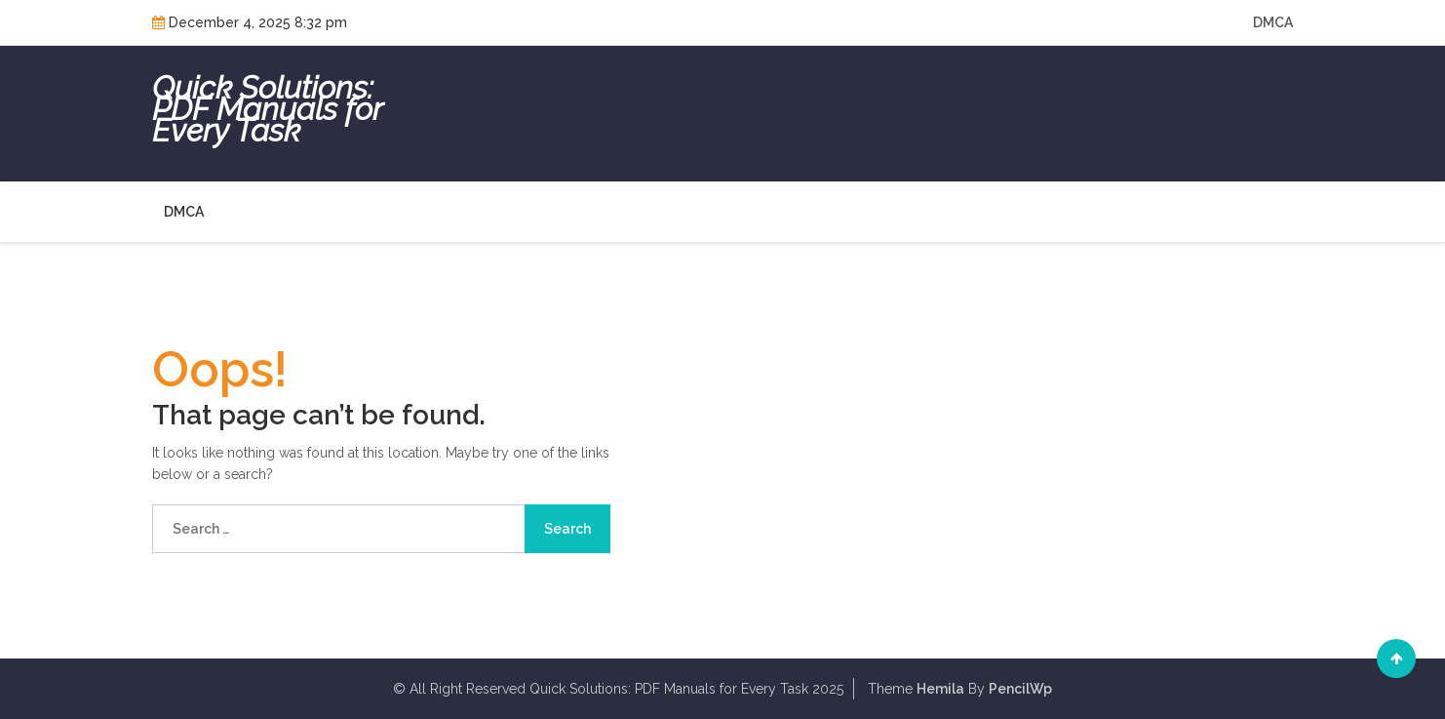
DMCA (1273, 22)
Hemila (940, 689)
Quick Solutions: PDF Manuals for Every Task (267, 109)
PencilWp (1020, 689)
